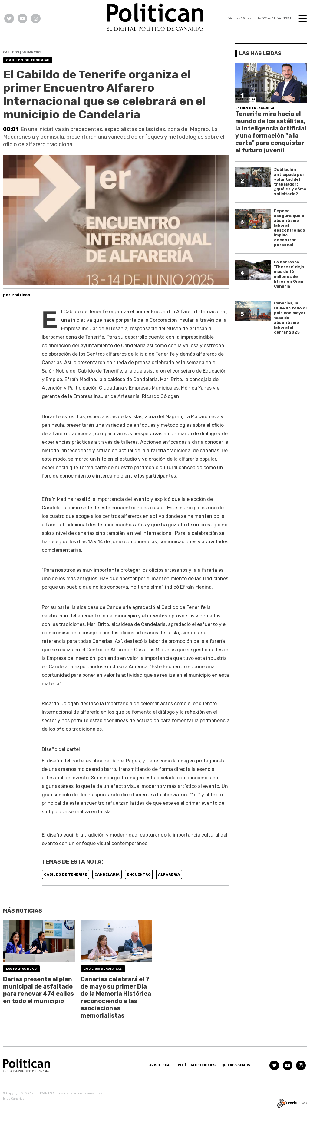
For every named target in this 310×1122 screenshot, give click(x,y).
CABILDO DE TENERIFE (65, 874)
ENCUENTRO (139, 874)
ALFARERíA (169, 874)
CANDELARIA (107, 874)
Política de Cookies (197, 1065)
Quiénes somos (235, 1065)
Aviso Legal (160, 1065)
